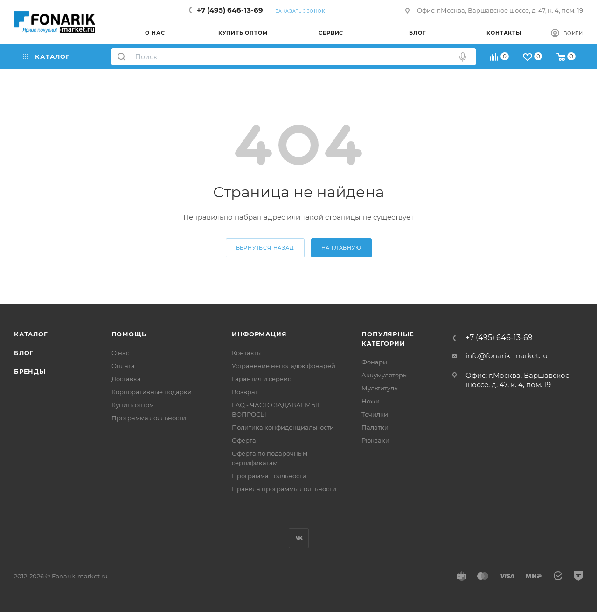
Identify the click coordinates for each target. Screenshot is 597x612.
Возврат (245, 392)
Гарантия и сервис (261, 378)
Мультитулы (380, 388)
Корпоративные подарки (151, 392)
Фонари (374, 362)
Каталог (31, 334)
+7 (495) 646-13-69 (230, 10)
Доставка (126, 378)
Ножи (370, 401)
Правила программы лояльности (284, 489)
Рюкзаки (375, 440)
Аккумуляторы (384, 375)
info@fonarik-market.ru (506, 355)
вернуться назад (265, 247)
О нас (120, 352)
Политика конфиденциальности (283, 427)
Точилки (374, 414)
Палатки (375, 427)
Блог (24, 352)
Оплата (123, 365)
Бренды (30, 371)
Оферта (244, 440)
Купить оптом (132, 405)
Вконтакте (299, 538)
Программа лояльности (148, 418)
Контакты (247, 352)
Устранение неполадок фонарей (283, 365)
